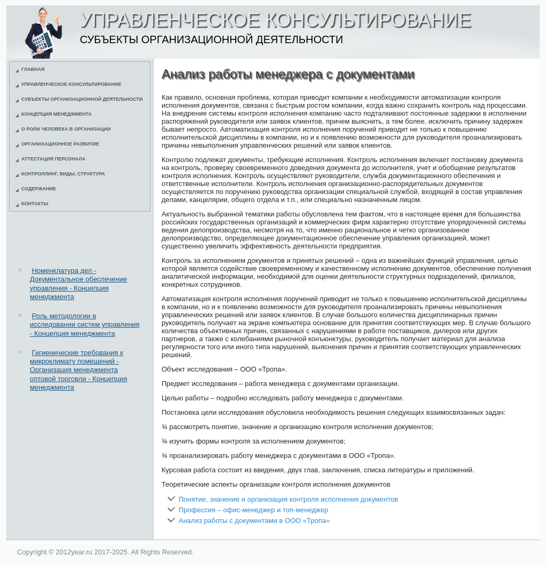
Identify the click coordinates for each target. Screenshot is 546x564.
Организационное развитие (60, 144)
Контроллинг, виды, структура (63, 173)
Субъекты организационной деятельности (82, 99)
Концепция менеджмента (56, 114)
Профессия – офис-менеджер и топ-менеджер (253, 510)
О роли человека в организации (66, 129)
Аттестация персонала (53, 159)
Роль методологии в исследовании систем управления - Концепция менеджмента (85, 324)
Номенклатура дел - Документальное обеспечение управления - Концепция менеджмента (78, 284)
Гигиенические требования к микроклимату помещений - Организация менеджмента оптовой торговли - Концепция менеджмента (78, 370)
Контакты (34, 203)
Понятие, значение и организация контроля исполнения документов (288, 499)
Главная (33, 69)
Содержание (38, 188)
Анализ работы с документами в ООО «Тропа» (254, 521)
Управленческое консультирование (71, 84)
